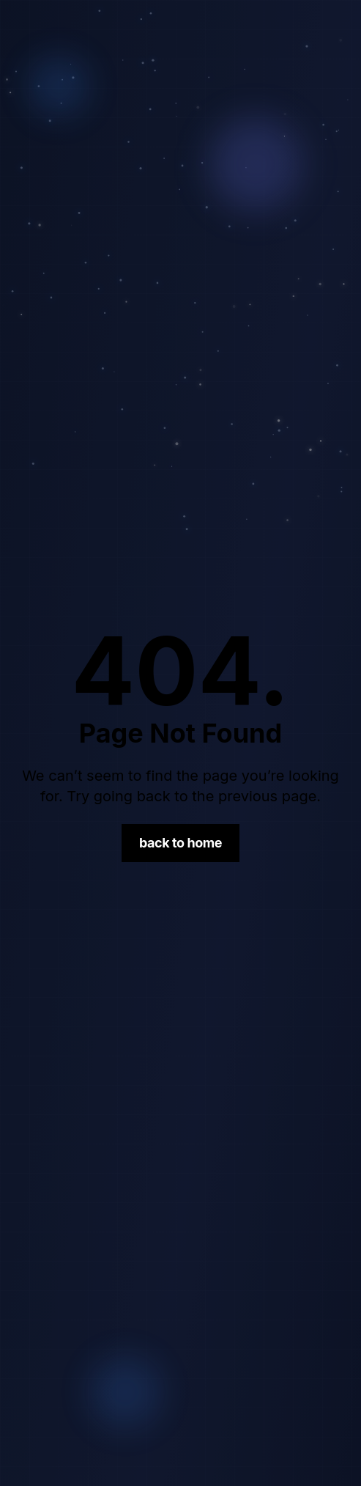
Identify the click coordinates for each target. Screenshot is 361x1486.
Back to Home (180, 842)
